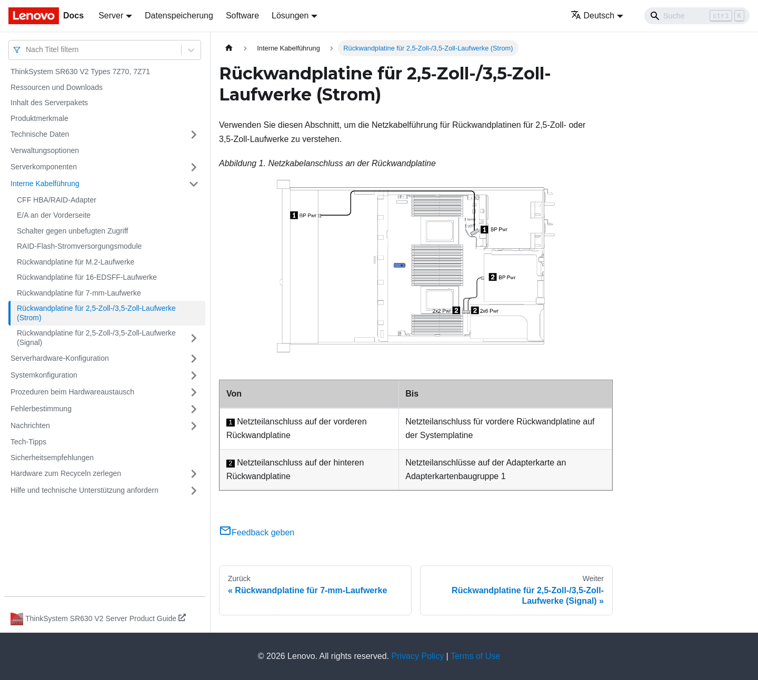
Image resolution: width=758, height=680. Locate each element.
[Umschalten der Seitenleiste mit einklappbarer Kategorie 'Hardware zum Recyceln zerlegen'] (193, 473)
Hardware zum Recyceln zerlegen (66, 473)
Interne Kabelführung (45, 183)
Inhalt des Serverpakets (49, 102)
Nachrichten (30, 425)
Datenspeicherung (179, 15)
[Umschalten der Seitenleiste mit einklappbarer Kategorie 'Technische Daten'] (193, 134)
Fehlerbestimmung (41, 408)
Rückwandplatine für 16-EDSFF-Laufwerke (87, 277)
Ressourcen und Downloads (57, 87)
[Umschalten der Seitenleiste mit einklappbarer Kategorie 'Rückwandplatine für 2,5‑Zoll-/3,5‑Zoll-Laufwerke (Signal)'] (193, 338)
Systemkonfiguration (44, 375)
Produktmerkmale (39, 118)
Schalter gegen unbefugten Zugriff (72, 231)
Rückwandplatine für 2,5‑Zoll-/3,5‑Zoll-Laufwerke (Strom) (96, 313)
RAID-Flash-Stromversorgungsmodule (79, 246)
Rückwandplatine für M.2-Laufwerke (75, 262)
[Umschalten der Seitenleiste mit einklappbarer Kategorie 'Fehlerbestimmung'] (193, 409)
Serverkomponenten (44, 167)
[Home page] (229, 48)
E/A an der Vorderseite (54, 215)
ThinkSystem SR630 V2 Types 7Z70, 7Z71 (80, 71)
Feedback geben (256, 532)
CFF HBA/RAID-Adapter (56, 200)
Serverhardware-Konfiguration (60, 358)
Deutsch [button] (593, 15)
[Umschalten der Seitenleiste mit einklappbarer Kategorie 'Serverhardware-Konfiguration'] (193, 358)
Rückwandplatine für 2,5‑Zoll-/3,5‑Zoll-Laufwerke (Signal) (96, 338)
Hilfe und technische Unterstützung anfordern (84, 490)
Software (242, 15)
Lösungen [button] (290, 15)
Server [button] (110, 15)
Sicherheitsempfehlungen (52, 457)
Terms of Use (475, 656)
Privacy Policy (418, 656)
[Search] (697, 15)
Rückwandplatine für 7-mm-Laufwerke (79, 293)
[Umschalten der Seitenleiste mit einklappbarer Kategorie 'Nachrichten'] (193, 426)
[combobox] (27, 50)
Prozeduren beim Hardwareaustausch (72, 392)
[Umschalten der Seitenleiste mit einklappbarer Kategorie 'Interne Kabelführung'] (193, 184)
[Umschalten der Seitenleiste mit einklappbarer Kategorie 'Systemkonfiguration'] (193, 375)
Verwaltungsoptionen (45, 150)
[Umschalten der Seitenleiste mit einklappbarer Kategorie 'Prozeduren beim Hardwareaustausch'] (193, 392)
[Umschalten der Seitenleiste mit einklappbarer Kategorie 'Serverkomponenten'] (193, 167)
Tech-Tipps (28, 442)
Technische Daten (40, 134)
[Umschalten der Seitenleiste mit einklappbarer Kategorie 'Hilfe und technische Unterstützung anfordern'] (193, 490)
